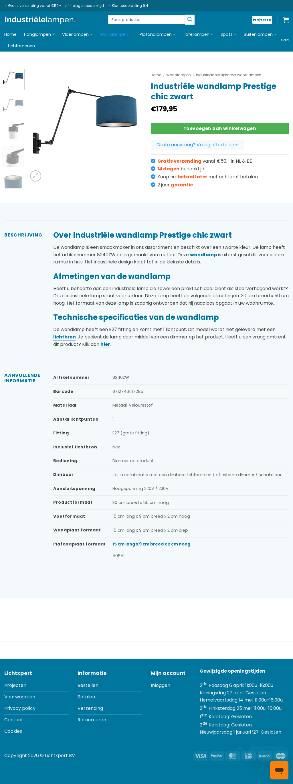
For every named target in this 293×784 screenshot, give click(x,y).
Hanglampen (39, 34)
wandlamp (203, 254)
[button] (286, 19)
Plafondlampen (157, 34)
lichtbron (64, 337)
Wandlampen (116, 34)
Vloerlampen (77, 34)
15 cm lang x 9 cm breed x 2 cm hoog (151, 544)
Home (10, 34)
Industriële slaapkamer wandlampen (228, 74)
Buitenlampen (260, 34)
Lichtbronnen (21, 46)
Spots (228, 34)
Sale (285, 40)
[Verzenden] (190, 20)
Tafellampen (198, 34)
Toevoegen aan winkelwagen (219, 128)
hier (105, 344)
